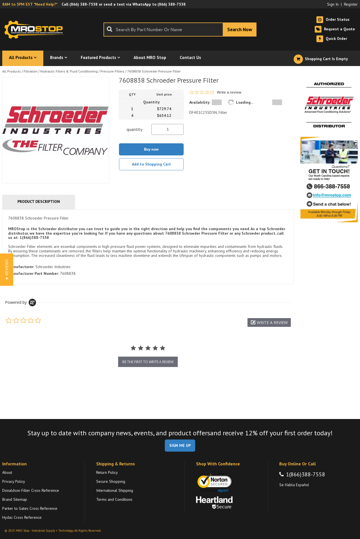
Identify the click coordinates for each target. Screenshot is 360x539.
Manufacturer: (21, 266)
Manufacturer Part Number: (33, 273)
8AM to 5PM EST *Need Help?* (29, 4)
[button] (269, 322)
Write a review (229, 92)
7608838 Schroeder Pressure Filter (154, 71)
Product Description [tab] (38, 201)
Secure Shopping (110, 481)
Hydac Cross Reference (22, 517)
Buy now (151, 149)
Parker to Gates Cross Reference (29, 508)
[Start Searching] (239, 29)
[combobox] (180, 29)
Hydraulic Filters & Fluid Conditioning (69, 71)
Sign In (333, 4)
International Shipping (114, 490)
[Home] (36, 29)
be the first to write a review (148, 361)
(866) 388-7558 (83, 4)
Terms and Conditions (114, 499)
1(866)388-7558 (305, 474)
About (7, 472)
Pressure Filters (112, 71)
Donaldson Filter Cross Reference (30, 490)
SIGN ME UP (180, 445)
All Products (11, 71)
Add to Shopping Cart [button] (151, 164)
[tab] (148, 246)
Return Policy (107, 472)
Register (351, 4)
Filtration (30, 71)
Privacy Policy (13, 481)
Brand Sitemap (14, 499)
